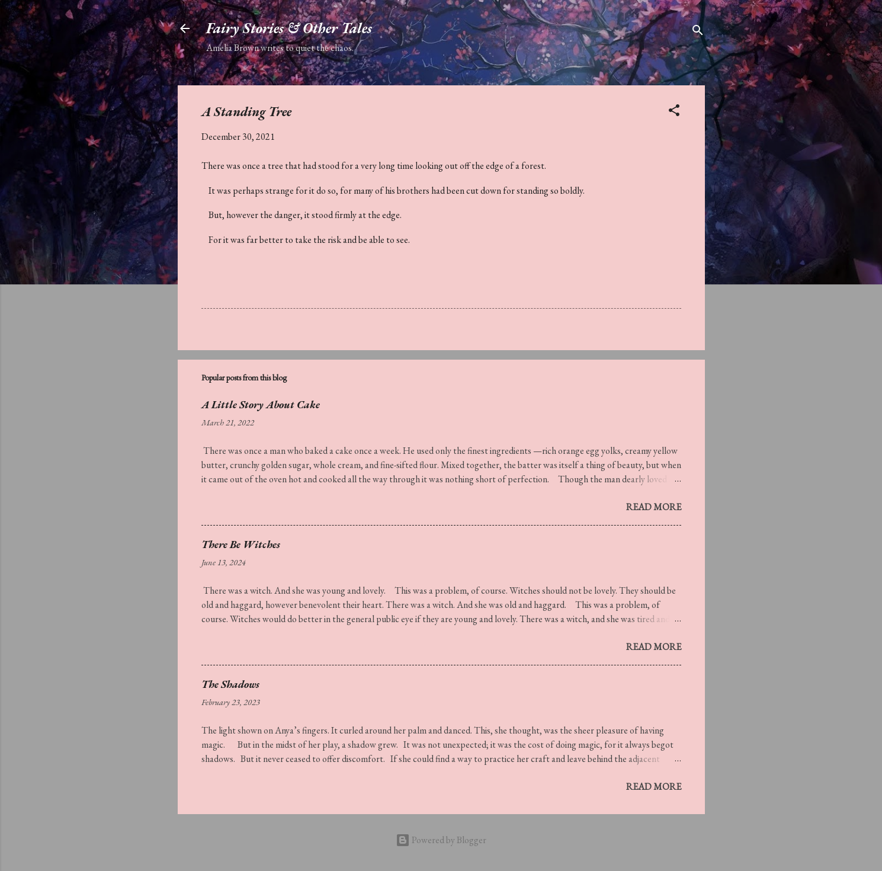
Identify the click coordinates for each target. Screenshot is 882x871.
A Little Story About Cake (260, 404)
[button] (674, 112)
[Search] (698, 32)
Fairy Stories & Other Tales (289, 28)
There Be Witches (240, 544)
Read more (653, 507)
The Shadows (230, 684)
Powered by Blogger (441, 840)
